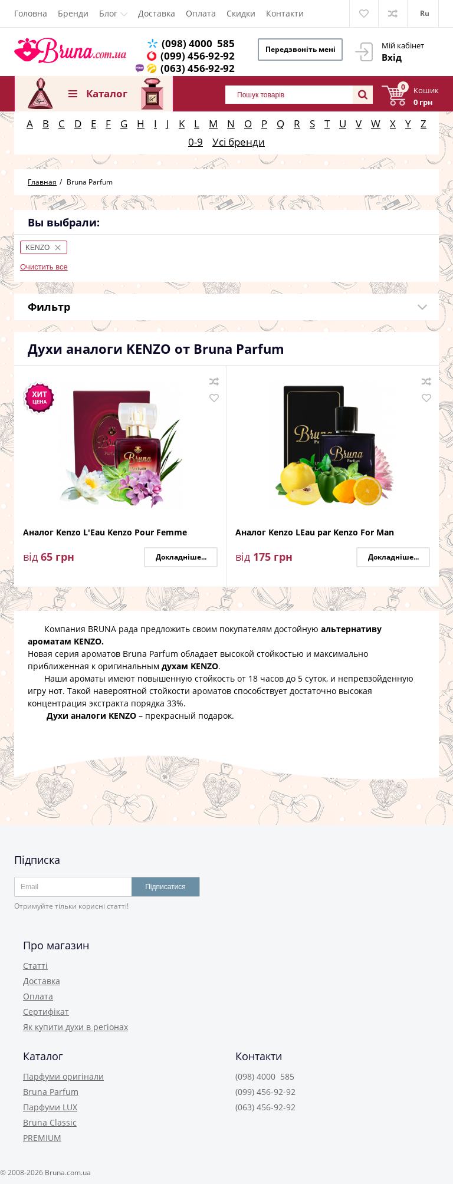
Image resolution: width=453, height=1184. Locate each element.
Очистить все (44, 266)
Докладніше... (181, 557)
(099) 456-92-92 (199, 56)
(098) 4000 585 (199, 43)
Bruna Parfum (50, 1091)
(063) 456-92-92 (199, 68)
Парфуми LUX (50, 1107)
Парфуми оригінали (63, 1076)
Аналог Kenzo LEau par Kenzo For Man (314, 533)
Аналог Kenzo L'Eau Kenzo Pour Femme (105, 533)
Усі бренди (238, 142)
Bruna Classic (50, 1122)
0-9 (195, 142)
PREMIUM (42, 1137)
